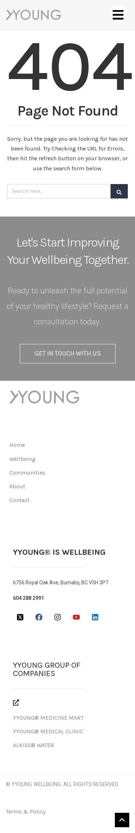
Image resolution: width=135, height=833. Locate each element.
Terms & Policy (25, 811)
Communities (27, 472)
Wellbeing (22, 458)
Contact (19, 500)
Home (17, 444)
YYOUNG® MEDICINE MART (48, 717)
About (17, 486)
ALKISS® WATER (33, 745)
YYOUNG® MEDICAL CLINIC (48, 731)
